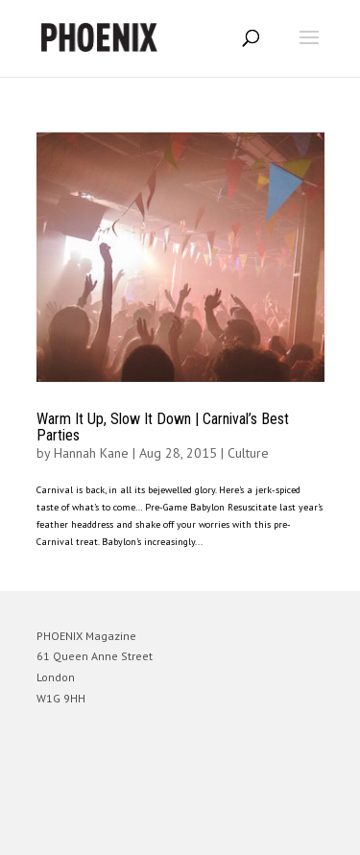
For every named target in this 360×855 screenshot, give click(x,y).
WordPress (273, 831)
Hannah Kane (91, 453)
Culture (248, 453)
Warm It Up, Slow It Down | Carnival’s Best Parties (162, 427)
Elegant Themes (153, 831)
